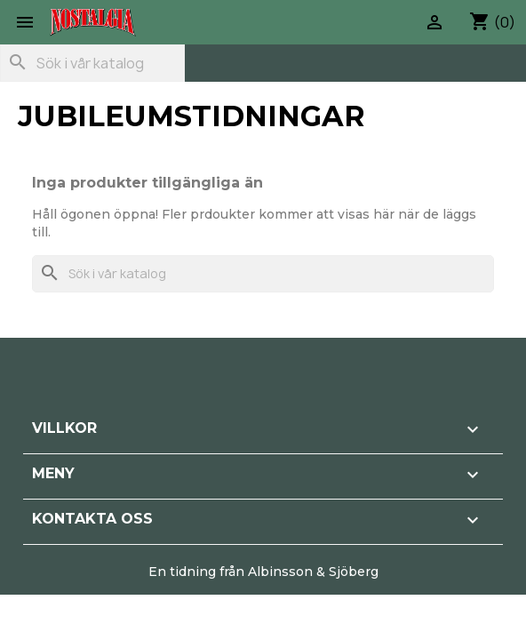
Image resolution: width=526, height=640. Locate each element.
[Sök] (92, 63)
